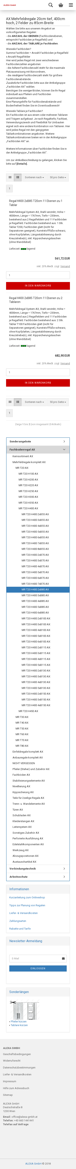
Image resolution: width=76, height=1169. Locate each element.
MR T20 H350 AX (28, 502)
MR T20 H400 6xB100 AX (36, 641)
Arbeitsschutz (19, 876)
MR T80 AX (22, 745)
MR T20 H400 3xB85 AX (35, 595)
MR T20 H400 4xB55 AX (35, 525)
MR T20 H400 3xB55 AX (35, 519)
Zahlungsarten (17, 920)
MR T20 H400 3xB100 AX (36, 624)
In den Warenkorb (38, 285)
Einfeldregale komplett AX (28, 751)
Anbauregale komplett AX (28, 757)
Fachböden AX (21, 774)
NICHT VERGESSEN (24, 763)
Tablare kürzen (19, 1025)
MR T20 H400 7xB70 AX (35, 583)
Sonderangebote (20, 441)
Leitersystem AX (22, 826)
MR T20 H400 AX (28, 508)
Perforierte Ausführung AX (28, 838)
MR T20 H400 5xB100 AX (36, 635)
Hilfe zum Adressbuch (16, 1088)
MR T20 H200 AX (28, 479)
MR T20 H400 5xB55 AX (35, 531)
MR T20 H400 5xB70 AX (35, 572)
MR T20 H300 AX (28, 496)
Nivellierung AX (21, 786)
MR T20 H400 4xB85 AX (35, 601)
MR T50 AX (22, 728)
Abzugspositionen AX (26, 855)
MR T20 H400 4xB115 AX (36, 659)
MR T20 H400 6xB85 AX (35, 612)
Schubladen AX (22, 815)
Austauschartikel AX (24, 861)
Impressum (9, 1081)
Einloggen (38, 968)
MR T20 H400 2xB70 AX (35, 554)
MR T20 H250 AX (28, 491)
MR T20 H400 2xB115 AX (36, 647)
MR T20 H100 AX (28, 473)
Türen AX (18, 809)
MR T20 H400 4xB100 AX (36, 630)
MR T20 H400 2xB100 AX (36, 618)
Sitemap (8, 1094)
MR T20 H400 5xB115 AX (36, 664)
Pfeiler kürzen (19, 1021)
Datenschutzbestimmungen (19, 1067)
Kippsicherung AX (23, 792)
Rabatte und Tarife (20, 928)
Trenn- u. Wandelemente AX (29, 803)
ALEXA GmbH (33, 1163)
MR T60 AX (22, 734)
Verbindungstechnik (23, 868)
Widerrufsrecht (11, 1060)
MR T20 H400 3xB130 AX (36, 676)
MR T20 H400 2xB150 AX (36, 693)
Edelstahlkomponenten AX (28, 844)
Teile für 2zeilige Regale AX (28, 797)
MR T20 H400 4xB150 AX (36, 705)
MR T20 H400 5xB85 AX (35, 606)
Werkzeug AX (21, 850)
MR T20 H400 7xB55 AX (35, 543)
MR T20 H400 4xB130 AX (36, 682)
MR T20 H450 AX (28, 711)
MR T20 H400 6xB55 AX (35, 537)
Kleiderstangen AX (23, 821)
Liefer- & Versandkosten (23, 913)
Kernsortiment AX (23, 456)
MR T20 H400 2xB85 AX (35, 589)
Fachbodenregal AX (22, 449)
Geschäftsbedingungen (17, 1054)
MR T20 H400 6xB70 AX (35, 577)
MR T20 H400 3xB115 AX (36, 653)
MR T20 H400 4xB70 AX (35, 566)
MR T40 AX (22, 722)
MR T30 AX (22, 717)
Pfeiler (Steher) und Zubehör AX (31, 769)
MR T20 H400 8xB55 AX (35, 548)
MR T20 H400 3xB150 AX (36, 699)
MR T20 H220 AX (28, 485)
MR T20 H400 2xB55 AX (35, 514)
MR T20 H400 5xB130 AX (36, 688)
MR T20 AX (22, 467)
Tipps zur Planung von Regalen (27, 905)
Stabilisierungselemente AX (29, 780)
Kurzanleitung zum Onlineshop (27, 897)
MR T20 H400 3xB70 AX (35, 560)
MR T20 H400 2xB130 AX (36, 670)
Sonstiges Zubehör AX (26, 832)
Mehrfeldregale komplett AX (29, 462)
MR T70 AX (22, 740)
